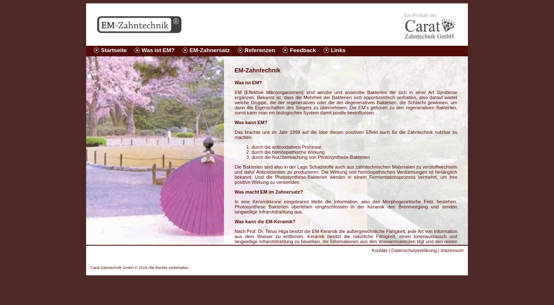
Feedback (303, 50)
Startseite (114, 50)
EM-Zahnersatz (210, 50)
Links (338, 50)
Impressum (452, 250)
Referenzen (260, 50)
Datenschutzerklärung (414, 250)
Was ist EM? (158, 50)
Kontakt (379, 250)
